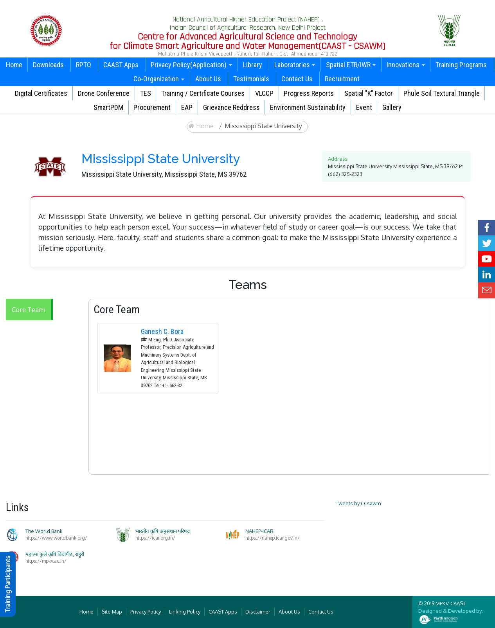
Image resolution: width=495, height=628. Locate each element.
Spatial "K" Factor (368, 93)
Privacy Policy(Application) (191, 65)
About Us (208, 79)
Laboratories (295, 65)
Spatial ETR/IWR (351, 65)
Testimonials (251, 79)
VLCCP (264, 93)
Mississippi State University (263, 126)
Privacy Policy (145, 611)
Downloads (48, 65)
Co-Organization (159, 79)
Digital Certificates (41, 93)
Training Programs (461, 65)
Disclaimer (257, 611)
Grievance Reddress (231, 107)
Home (14, 65)
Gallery (391, 107)
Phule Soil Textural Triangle (441, 93)
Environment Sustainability (308, 107)
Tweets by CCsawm (358, 503)
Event (364, 107)
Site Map (112, 611)
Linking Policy (184, 611)
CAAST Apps (121, 65)
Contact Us (297, 79)
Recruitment (342, 79)
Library (252, 65)
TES (145, 93)
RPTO (83, 65)
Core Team (28, 309)
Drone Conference (104, 93)
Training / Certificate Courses (203, 93)
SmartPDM (108, 107)
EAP (187, 107)
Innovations (406, 65)
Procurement (152, 107)
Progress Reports (309, 93)
